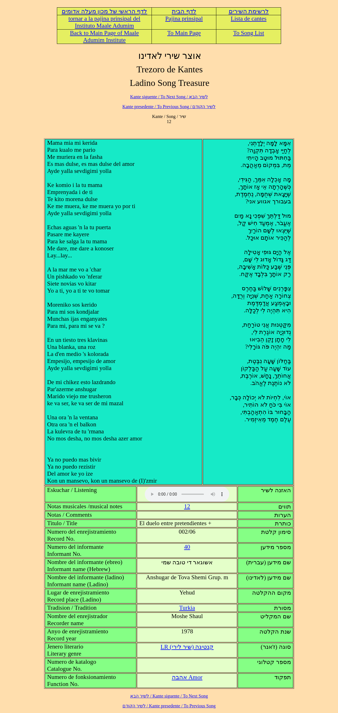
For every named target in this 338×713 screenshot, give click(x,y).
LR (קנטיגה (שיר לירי (187, 646)
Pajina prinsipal (184, 18)
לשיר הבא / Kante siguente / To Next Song (169, 96)
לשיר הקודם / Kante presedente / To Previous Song (169, 106)
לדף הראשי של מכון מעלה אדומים (104, 11)
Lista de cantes (248, 18)
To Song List (248, 33)
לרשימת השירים (249, 11)
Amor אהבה (187, 677)
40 (187, 546)
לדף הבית (184, 11)
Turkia (187, 607)
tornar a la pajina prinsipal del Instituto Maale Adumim (104, 22)
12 (187, 506)
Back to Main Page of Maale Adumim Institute (104, 36)
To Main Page (184, 33)
